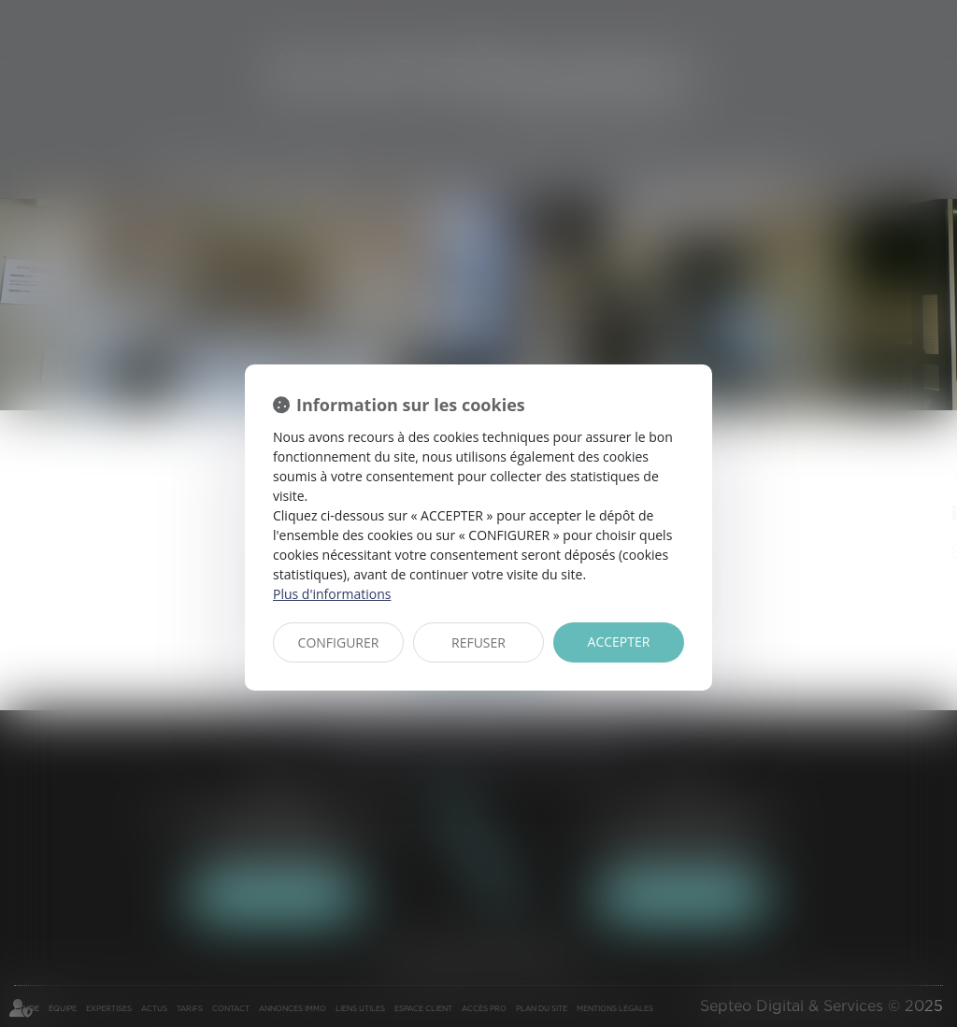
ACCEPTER (619, 641)
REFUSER (478, 642)
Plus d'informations (332, 594)
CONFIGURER (338, 642)
